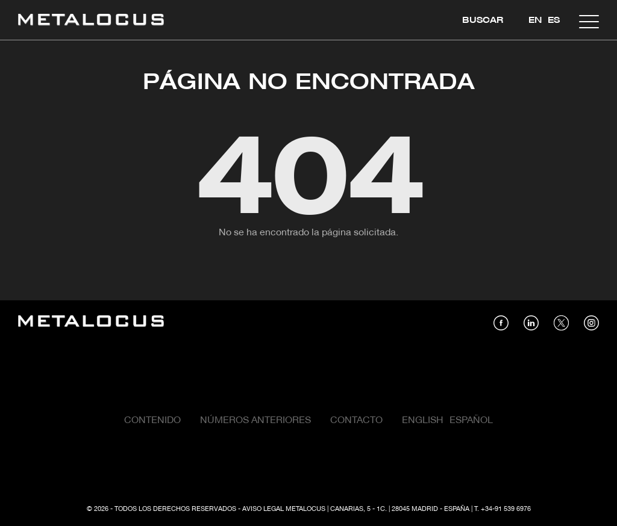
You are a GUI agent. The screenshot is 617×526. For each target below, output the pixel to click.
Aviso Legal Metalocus (283, 509)
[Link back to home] (91, 21)
